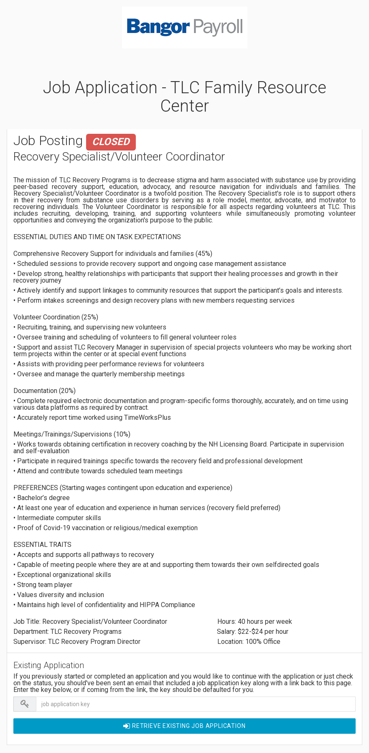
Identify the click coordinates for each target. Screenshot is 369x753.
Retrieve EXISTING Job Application (184, 725)
